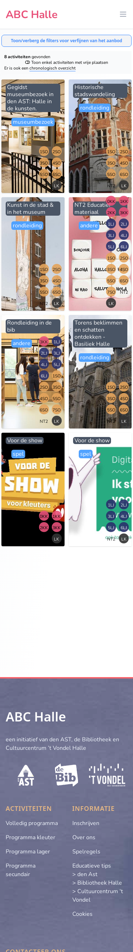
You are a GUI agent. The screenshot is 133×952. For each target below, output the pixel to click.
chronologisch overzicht (52, 68)
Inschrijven (85, 823)
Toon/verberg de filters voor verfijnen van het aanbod (66, 41)
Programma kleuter (30, 837)
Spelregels (86, 852)
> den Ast (85, 874)
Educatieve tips (91, 866)
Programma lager (28, 852)
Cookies (82, 914)
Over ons (83, 837)
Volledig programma (32, 823)
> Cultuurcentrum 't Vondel (97, 895)
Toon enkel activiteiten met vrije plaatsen (66, 62)
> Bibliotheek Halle (97, 883)
